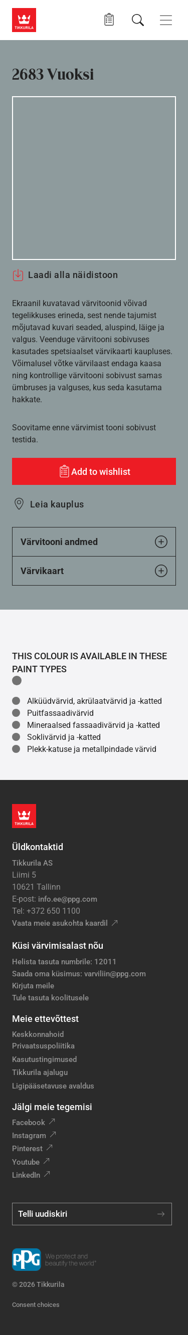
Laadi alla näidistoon (65, 275)
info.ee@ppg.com (67, 899)
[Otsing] (138, 20)
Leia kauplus (57, 504)
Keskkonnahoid (38, 1034)
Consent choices (36, 1304)
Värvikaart (94, 571)
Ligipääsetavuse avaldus (53, 1086)
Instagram (29, 1135)
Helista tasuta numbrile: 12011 (64, 961)
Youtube (26, 1162)
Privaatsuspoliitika (43, 1045)
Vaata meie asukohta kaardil (60, 923)
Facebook (28, 1122)
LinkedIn (26, 1175)
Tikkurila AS (32, 863)
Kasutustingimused (44, 1059)
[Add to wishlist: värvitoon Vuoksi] (94, 471)
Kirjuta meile (33, 985)
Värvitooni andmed (94, 542)
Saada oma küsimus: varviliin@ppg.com (79, 973)
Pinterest (27, 1148)
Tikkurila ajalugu (40, 1072)
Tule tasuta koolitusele (50, 997)
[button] (109, 20)
